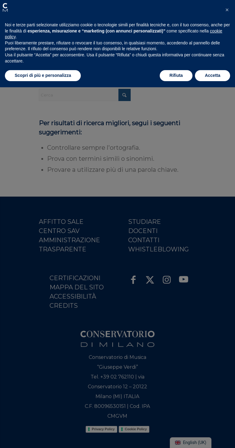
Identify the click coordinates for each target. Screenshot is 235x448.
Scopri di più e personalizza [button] (43, 75)
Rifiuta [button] (176, 75)
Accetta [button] (212, 75)
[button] (5, 7)
